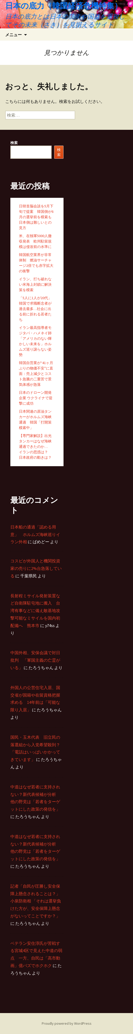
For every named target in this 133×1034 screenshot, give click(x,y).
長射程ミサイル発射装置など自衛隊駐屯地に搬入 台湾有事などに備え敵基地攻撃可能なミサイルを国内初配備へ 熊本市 (35, 610)
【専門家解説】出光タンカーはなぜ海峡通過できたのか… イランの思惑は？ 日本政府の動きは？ (35, 446)
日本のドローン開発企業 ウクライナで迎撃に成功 (35, 398)
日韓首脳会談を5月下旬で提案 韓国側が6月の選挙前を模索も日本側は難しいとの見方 (36, 217)
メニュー (13, 34)
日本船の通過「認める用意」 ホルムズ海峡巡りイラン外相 (35, 534)
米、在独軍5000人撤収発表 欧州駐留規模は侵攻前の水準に (35, 241)
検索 (14, 142)
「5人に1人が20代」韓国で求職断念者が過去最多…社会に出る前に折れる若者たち (35, 309)
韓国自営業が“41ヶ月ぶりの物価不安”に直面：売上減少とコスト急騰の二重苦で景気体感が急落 (36, 373)
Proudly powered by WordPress (67, 1023)
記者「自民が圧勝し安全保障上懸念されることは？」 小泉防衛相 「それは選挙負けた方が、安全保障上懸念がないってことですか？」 (35, 901)
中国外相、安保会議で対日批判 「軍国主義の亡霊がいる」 (35, 660)
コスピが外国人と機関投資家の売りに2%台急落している (36, 568)
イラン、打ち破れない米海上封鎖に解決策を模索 (35, 284)
